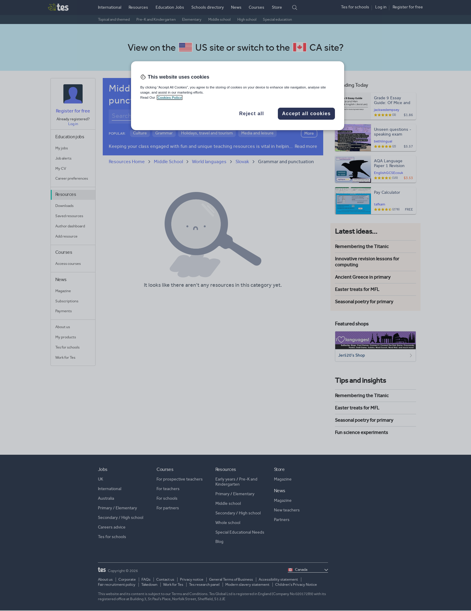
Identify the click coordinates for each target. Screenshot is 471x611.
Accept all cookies (306, 113)
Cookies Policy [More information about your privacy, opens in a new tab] (169, 97)
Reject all (251, 113)
